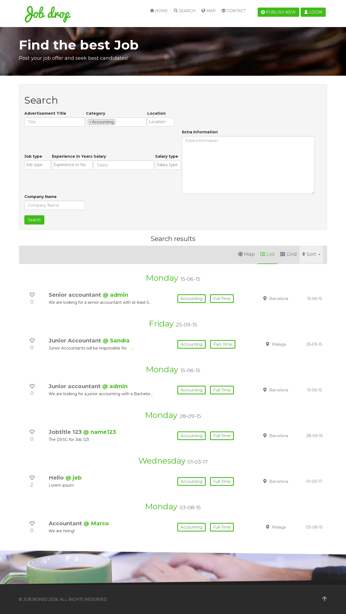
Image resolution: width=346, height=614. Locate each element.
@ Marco (96, 523)
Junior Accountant (76, 340)
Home (159, 10)
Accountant (66, 523)
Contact (233, 10)
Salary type (166, 156)
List (267, 254)
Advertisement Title (45, 113)
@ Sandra (116, 340)
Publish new (278, 12)
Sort (311, 254)
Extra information (200, 132)
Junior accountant (75, 386)
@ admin (115, 295)
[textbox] (118, 121)
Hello (57, 477)
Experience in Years (72, 156)
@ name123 (99, 432)
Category (95, 113)
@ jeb (73, 477)
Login (313, 12)
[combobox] (116, 122)
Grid (288, 254)
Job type (33, 156)
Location (156, 113)
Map (208, 10)
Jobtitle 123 (66, 432)
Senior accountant (76, 295)
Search (184, 10)
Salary (100, 156)
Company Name (40, 196)
